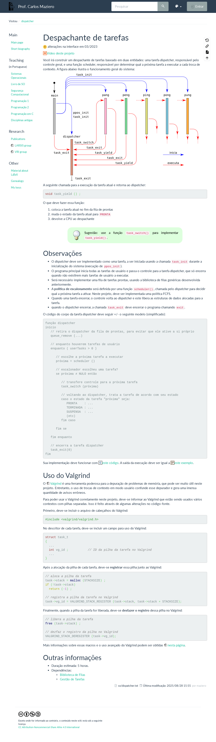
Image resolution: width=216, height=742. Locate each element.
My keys (16, 187)
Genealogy (17, 181)
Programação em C (22, 113)
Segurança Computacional (20, 92)
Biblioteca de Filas (72, 675)
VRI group (21, 151)
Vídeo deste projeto (60, 53)
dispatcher (27, 21)
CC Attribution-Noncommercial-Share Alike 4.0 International (49, 727)
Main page (17, 42)
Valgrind (55, 483)
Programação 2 (20, 107)
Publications (18, 139)
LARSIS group (23, 145)
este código (110, 463)
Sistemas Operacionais (18, 75)
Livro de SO (18, 84)
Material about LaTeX (19, 172)
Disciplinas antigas (22, 120)
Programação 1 (20, 101)
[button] (178, 6)
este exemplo (183, 463)
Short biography (20, 48)
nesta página (176, 645)
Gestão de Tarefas (72, 679)
